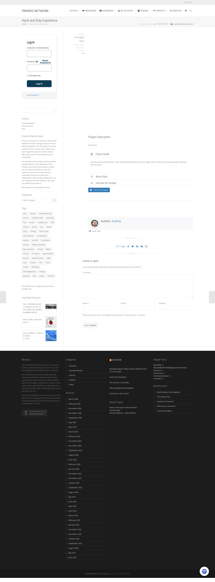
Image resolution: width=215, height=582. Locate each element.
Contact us (188, 2)
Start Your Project (99, 190)
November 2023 (75, 478)
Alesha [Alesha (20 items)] (33, 213)
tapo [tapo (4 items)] (25, 262)
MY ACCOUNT (126, 10)
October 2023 (74, 483)
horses (81, 51)
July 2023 (72, 497)
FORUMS (143, 10)
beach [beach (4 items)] (32, 222)
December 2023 (75, 473)
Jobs (23, 129)
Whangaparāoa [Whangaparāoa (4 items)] (29, 271)
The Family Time (163, 397)
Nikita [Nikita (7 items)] (48, 249)
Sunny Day (157, 373)
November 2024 (75, 445)
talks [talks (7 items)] (49, 258)
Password (31, 61)
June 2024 (73, 459)
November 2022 (75, 534)
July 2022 (72, 552)
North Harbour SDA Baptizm (168, 392)
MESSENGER (89, 10)
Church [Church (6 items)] (26, 227)
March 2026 (73, 399)
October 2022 (74, 539)
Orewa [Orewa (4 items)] (26, 253)
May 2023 (72, 506)
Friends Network (28, 123)
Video (76, 45)
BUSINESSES (107, 10)
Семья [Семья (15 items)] (42, 276)
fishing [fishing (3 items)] (33, 231)
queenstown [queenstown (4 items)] (48, 253)
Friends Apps (115, 410)
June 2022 (73, 557)
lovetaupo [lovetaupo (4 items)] (45, 240)
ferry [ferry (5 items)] (25, 231)
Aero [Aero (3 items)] (25, 213)
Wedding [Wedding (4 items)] (35, 267)
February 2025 (74, 436)
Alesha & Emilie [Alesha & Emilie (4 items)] (45, 213)
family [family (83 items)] (48, 227)
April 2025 (73, 427)
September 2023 (75, 487)
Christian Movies (76, 370)
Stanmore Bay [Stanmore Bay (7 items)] (38, 258)
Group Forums (27, 126)
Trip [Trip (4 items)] (40, 262)
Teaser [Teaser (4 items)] (33, 262)
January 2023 (74, 525)
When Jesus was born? (166, 406)
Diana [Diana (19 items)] (34, 227)
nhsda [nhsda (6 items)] (40, 249)
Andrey (116, 221)
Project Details (102, 154)
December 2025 (75, 408)
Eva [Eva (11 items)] (41, 227)
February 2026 (74, 404)
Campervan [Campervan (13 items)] (43, 222)
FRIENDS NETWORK (35, 11)
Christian (72, 366)
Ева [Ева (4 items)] (34, 276)
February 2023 (74, 520)
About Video (102, 176)
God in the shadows (118, 377)
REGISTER (175, 10)
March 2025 (73, 431)
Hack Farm (80, 48)
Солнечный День (160, 376)
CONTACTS (159, 10)
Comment (86, 272)
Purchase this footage (106, 183)
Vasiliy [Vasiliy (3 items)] (25, 267)
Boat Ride (157, 365)
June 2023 (73, 501)
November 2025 (75, 413)
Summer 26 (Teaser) (165, 401)
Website (162, 303)
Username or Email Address (38, 48)
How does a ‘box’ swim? (119, 393)
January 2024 (74, 469)
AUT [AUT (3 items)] (24, 222)
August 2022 (74, 548)
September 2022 (75, 543)
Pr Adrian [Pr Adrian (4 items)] (35, 253)
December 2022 (75, 529)
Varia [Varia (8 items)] (47, 262)
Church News (116, 360)
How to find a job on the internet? (123, 407)
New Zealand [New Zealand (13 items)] (28, 249)
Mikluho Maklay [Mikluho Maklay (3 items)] (38, 244)
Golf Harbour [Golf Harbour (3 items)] (28, 236)
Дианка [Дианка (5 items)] (26, 276)
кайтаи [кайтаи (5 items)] (51, 276)
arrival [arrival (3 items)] (25, 218)
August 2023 (74, 492)
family (81, 45)
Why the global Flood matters (122, 388)
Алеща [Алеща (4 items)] (42, 271)
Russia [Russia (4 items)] (26, 258)
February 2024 (74, 464)
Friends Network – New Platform (123, 413)
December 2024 (75, 441)
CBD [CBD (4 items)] (52, 222)
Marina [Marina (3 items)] (26, 244)
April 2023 (73, 511)
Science (72, 375)
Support (72, 380)
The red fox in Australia (119, 382)
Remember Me (34, 75)
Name (85, 303)
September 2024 (75, 450)
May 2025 (72, 422)
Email (123, 303)
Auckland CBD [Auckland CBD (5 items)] (37, 218)
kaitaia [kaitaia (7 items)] (26, 240)
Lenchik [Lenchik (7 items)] (35, 240)
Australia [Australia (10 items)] (50, 218)
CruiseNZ (157, 378)
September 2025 (75, 417)
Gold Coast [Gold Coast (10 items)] (43, 231)
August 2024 (74, 455)
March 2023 (73, 515)
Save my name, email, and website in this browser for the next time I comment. (115, 315)
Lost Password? (33, 95)
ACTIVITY (74, 10)
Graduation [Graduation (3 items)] (42, 236)
